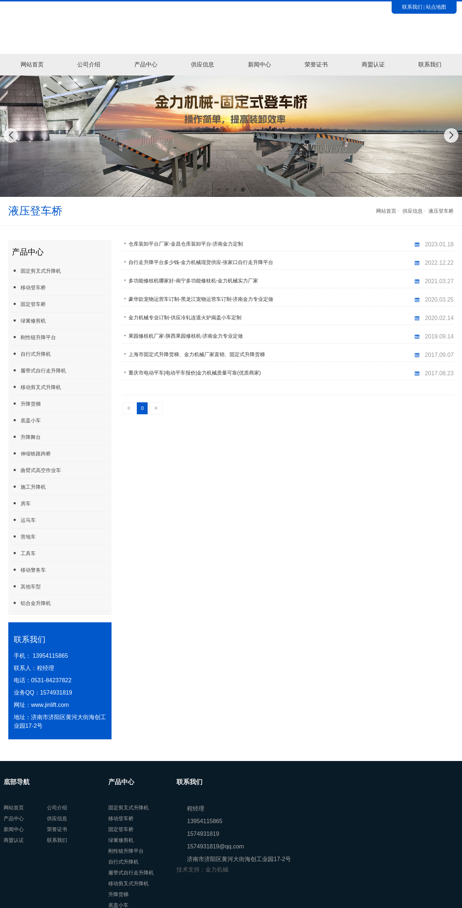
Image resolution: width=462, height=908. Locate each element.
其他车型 (26, 586)
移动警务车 (29, 570)
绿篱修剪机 (29, 320)
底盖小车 (26, 420)
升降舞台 (26, 437)
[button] (219, 189)
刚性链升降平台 (34, 337)
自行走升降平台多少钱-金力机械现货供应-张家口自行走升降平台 (200, 262)
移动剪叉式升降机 (36, 387)
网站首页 (32, 64)
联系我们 (412, 7)
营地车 (24, 536)
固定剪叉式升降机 (36, 271)
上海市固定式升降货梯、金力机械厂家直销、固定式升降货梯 (196, 354)
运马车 (24, 520)
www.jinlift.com (50, 705)
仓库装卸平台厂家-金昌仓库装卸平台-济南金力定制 (185, 244)
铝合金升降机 (31, 603)
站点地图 (436, 7)
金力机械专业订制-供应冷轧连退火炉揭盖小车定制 (184, 317)
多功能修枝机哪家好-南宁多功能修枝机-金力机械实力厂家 (193, 281)
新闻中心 (259, 64)
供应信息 (202, 64)
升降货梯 (26, 404)
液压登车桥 (441, 211)
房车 (21, 503)
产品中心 (145, 64)
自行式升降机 (31, 354)
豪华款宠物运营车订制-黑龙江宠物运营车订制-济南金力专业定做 (200, 299)
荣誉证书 (316, 64)
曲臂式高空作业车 (36, 470)
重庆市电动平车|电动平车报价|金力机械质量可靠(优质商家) (194, 373)
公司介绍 (88, 64)
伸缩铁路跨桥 (31, 453)
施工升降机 (29, 487)
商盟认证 (373, 64)
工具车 (24, 553)
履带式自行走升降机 (39, 370)
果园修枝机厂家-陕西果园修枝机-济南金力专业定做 (185, 336)
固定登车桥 (29, 304)
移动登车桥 (29, 287)
